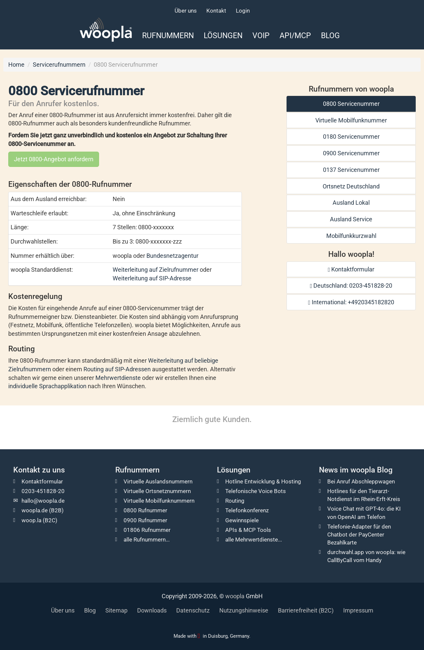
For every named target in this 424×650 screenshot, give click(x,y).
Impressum (358, 610)
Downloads (152, 610)
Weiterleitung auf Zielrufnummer (155, 269)
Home (16, 64)
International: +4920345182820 (351, 302)
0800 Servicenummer (351, 103)
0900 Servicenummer (351, 153)
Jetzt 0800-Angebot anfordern (53, 159)
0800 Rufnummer (145, 510)
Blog (330, 35)
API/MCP (295, 35)
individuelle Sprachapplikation (47, 386)
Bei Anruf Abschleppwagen (361, 481)
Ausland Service (351, 219)
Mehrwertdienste (118, 377)
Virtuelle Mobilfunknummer (351, 120)
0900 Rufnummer (145, 520)
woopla (234, 596)
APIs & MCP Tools (248, 530)
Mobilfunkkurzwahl (351, 235)
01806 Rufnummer (147, 530)
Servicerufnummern (59, 64)
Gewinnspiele (242, 520)
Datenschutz (193, 610)
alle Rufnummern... (147, 539)
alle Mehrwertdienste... (253, 539)
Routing (234, 500)
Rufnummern (168, 35)
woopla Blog (371, 470)
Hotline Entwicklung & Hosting (263, 481)
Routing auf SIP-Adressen (117, 369)
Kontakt (216, 10)
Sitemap (116, 610)
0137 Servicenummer (351, 169)
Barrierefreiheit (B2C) (306, 610)
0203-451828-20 (43, 491)
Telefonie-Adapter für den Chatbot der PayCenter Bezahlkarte (359, 534)
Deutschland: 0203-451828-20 (351, 285)
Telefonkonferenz (247, 510)
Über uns (186, 10)
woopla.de (35, 510)
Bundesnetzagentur (172, 255)
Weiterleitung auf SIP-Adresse (152, 278)
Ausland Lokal (351, 202)
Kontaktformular (351, 269)
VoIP (261, 35)
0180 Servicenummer (351, 136)
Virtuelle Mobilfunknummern (159, 500)
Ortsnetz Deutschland (351, 186)
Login (243, 10)
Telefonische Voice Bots (255, 491)
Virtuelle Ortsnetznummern (157, 491)
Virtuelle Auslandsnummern (158, 481)
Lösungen (223, 35)
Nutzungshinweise (243, 610)
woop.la (31, 520)
